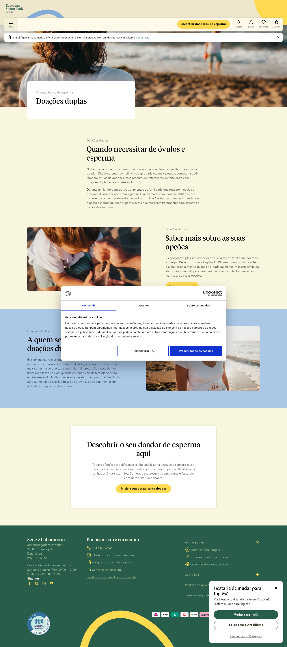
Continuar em (246, 636)
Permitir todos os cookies (196, 350)
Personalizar (143, 350)
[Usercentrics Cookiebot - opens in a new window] (206, 293)
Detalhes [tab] (143, 305)
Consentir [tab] (88, 305)
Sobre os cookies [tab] (198, 305)
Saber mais (142, 37)
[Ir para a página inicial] (14, 9)
